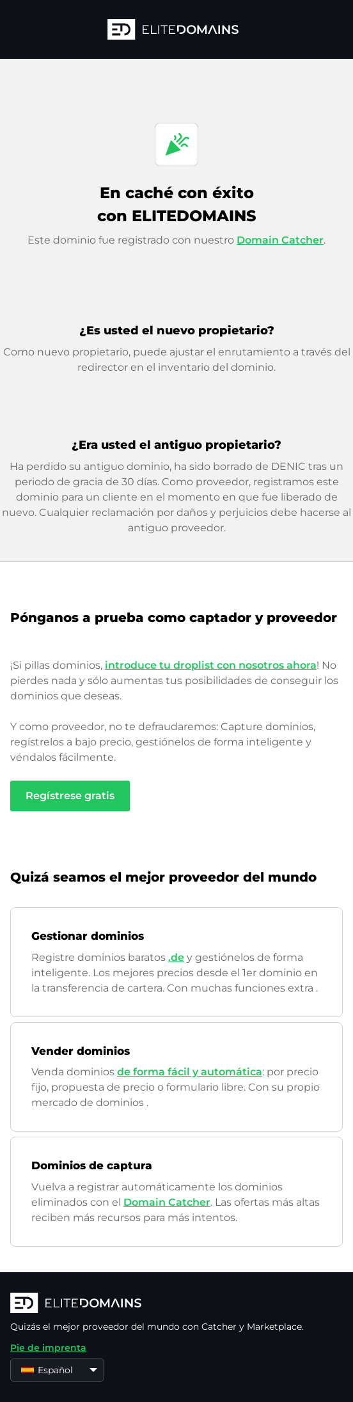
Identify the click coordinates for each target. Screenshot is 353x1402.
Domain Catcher (280, 240)
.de (176, 957)
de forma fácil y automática (189, 1072)
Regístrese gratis (70, 796)
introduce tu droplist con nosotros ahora (211, 665)
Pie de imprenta (48, 1347)
